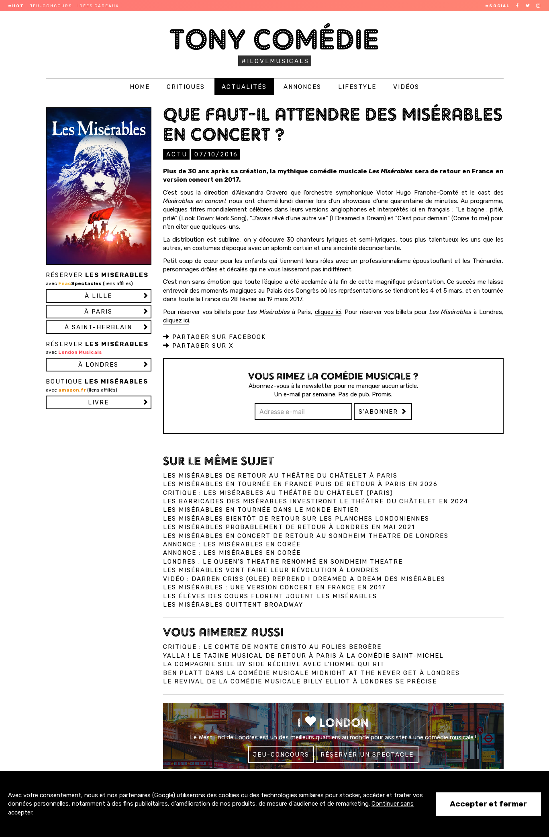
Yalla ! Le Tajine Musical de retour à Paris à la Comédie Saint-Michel (303, 655)
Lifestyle (357, 86)
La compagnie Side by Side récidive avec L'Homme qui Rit (274, 663)
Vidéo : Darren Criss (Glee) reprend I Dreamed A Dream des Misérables (304, 578)
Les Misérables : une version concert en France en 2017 (274, 587)
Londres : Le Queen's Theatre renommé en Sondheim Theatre (283, 561)
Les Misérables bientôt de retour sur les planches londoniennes (296, 518)
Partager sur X (198, 345)
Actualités (244, 86)
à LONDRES (98, 364)
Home (140, 86)
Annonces (302, 86)
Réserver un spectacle (367, 754)
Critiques (186, 86)
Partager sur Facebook (214, 336)
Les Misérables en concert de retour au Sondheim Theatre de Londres (306, 535)
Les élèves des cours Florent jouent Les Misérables (270, 595)
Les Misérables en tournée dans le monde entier (261, 509)
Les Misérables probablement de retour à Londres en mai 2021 (289, 526)
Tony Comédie (274, 39)
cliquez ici (328, 311)
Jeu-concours (51, 6)
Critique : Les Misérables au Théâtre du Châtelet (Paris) (278, 492)
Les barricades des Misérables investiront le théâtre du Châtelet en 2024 (315, 501)
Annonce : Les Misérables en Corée (232, 544)
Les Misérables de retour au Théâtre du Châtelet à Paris (280, 475)
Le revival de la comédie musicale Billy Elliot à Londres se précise (300, 681)
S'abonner (383, 411)
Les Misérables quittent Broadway (233, 604)
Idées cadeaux (98, 6)
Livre (98, 402)
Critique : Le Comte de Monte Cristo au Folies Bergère (272, 646)
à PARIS (98, 311)
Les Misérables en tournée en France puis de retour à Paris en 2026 (300, 483)
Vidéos (406, 86)
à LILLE (98, 296)
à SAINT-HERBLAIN (98, 327)
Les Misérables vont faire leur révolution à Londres (271, 569)
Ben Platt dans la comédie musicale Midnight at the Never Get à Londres (311, 672)
